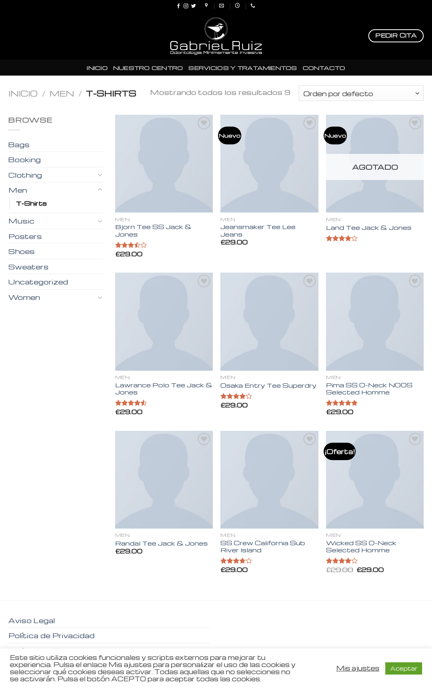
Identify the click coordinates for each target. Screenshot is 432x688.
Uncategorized (38, 281)
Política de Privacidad (51, 635)
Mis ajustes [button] (357, 668)
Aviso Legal (31, 620)
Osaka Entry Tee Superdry (268, 385)
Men (61, 93)
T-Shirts (31, 203)
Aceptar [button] (403, 668)
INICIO (97, 67)
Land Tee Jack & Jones (368, 227)
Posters (25, 236)
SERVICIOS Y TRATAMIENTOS (242, 67)
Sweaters (28, 266)
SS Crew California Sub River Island (262, 546)
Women (24, 296)
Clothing (25, 174)
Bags (19, 144)
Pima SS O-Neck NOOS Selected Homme (369, 388)
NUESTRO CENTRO (148, 67)
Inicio (23, 93)
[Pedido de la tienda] (361, 93)
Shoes (21, 251)
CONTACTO (324, 67)
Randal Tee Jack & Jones (161, 543)
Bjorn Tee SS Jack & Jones (153, 230)
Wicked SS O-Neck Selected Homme (361, 546)
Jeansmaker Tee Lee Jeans (258, 230)
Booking (24, 159)
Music (21, 220)
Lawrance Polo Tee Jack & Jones (163, 388)
